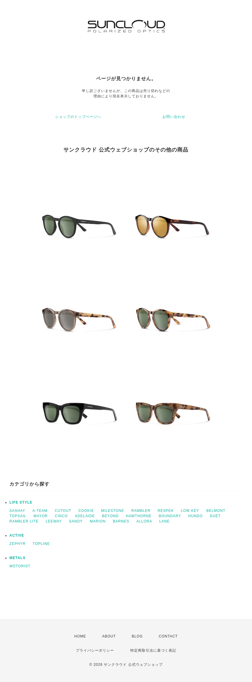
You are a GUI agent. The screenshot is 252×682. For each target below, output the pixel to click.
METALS (17, 558)
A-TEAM (39, 511)
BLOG (137, 636)
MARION (98, 521)
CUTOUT (63, 511)
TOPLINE (41, 544)
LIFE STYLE (20, 502)
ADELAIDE (85, 516)
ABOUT (109, 636)
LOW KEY (190, 511)
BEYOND (110, 516)
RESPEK (166, 511)
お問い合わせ (173, 117)
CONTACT (168, 636)
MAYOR (41, 516)
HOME (80, 636)
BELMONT (215, 511)
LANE (164, 521)
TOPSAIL (17, 516)
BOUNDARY (170, 516)
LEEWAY (54, 521)
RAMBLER (140, 511)
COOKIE (86, 511)
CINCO (61, 516)
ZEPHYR (17, 544)
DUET (215, 516)
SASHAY (17, 511)
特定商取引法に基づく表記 (153, 650)
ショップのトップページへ (78, 117)
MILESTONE (112, 511)
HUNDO (195, 516)
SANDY (76, 521)
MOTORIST (19, 566)
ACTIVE (16, 535)
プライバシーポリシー (95, 650)
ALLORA (144, 521)
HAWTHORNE (138, 516)
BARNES (121, 521)
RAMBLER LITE (24, 521)
